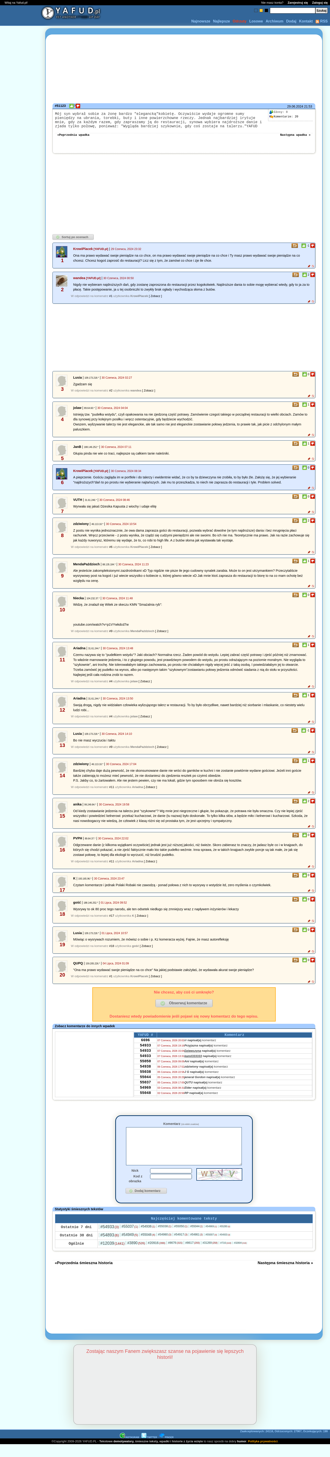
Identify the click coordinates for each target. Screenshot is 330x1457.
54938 (145, 1077)
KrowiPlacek (83, 253)
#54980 (164, 1247)
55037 (145, 1095)
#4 (110, 686)
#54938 (148, 1239)
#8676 (175, 1255)
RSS (322, 21)
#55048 (148, 1247)
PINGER (166, 1450)
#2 (110, 395)
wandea (79, 282)
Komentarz (181, 1128)
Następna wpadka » (295, 139)
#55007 (211, 1247)
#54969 (211, 1238)
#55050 (181, 1238)
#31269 (210, 1255)
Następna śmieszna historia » (285, 1275)
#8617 (192, 1255)
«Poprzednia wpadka (73, 139)
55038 (145, 1083)
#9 (110, 635)
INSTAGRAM (129, 1450)
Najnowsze (200, 21)
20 (283, 117)
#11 (111, 791)
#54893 (109, 1247)
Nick (135, 1182)
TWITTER (149, 1450)
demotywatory (123, 1453)
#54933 (109, 1239)
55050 (145, 1071)
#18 (111, 950)
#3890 (136, 1255)
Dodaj (291, 21)
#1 (110, 300)
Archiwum (274, 21)
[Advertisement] (20, 728)
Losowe (256, 21)
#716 (225, 1255)
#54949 (129, 1247)
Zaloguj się (320, 2)
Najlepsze (221, 21)
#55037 (129, 1239)
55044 (145, 1089)
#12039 (112, 1255)
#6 (110, 551)
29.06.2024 (295, 106)
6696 (145, 1046)
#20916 (156, 1255)
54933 (145, 1052)
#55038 (164, 1238)
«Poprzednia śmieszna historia (84, 1275)
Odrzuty (239, 21)
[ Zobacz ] (155, 300)
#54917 (181, 1247)
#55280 (225, 1239)
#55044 (196, 1238)
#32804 (240, 1255)
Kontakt (306, 21)
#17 (111, 920)
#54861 (196, 1247)
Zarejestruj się (298, 2)
